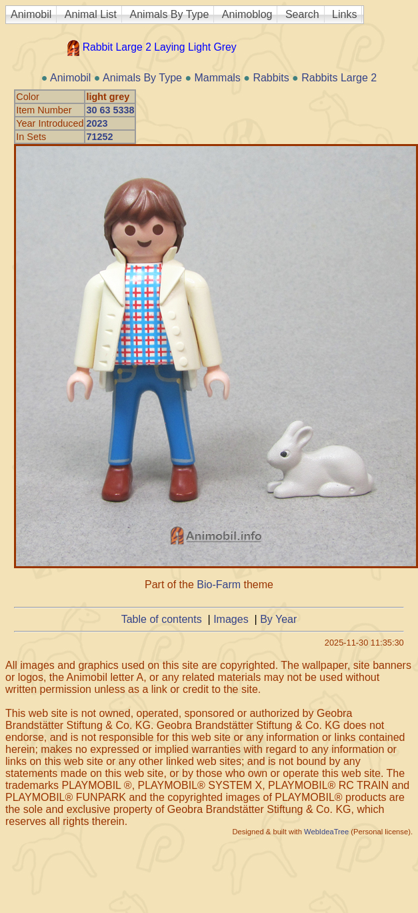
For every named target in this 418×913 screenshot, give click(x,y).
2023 (96, 123)
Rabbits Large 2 (339, 77)
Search (302, 14)
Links (344, 14)
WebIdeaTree (326, 832)
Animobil (31, 14)
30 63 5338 (110, 110)
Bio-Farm (219, 584)
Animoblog (247, 14)
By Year (278, 619)
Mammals (218, 77)
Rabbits (271, 77)
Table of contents (161, 619)
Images (230, 619)
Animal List (91, 14)
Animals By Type (169, 14)
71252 (99, 136)
